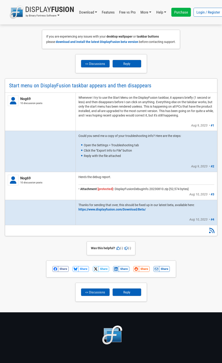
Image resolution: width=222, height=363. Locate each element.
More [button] (144, 12)
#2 (212, 166)
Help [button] (159, 12)
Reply (126, 64)
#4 (212, 219)
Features (108, 12)
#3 (212, 194)
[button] (42, 12)
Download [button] (86, 12)
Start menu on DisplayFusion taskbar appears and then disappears (80, 85)
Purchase (181, 12)
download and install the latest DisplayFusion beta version (97, 42)
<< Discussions (95, 64)
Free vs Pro (127, 12)
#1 (212, 125)
